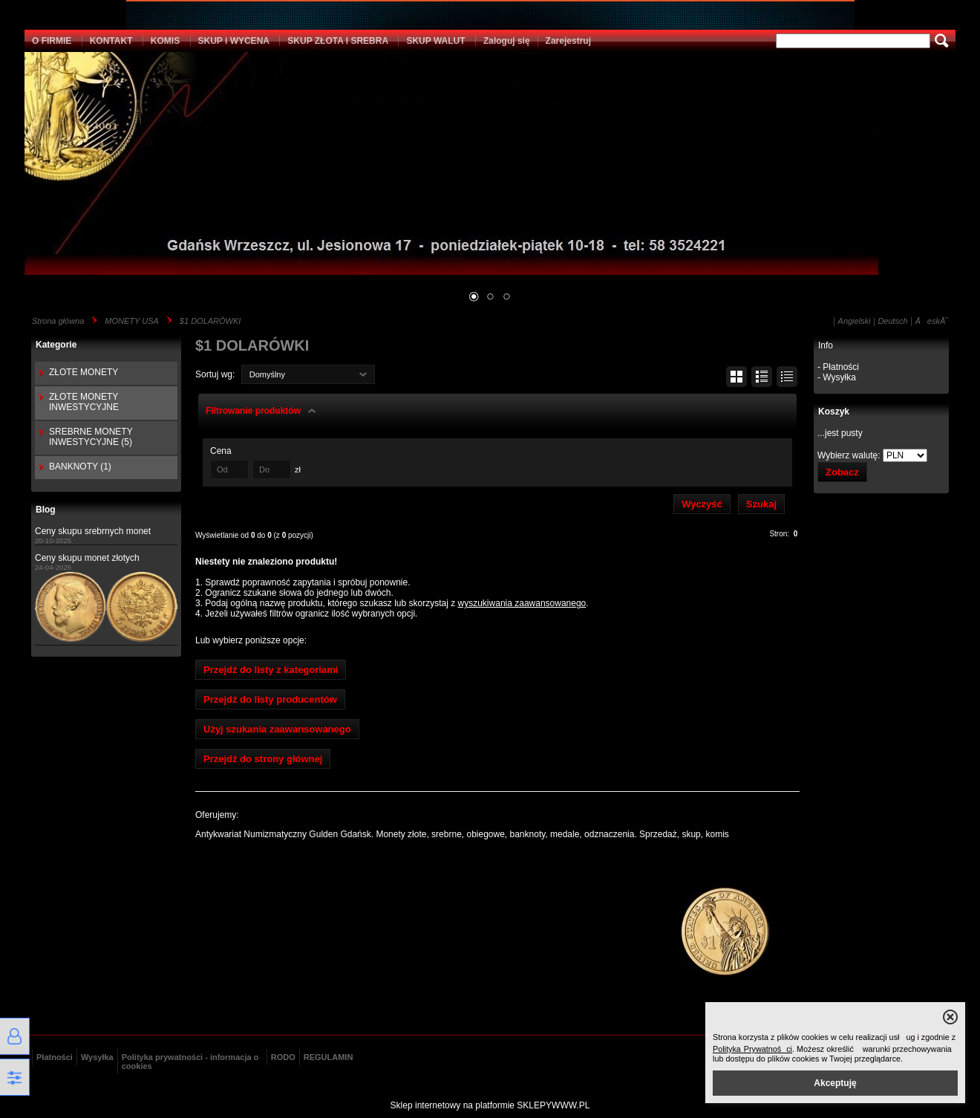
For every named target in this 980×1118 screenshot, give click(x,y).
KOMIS (165, 41)
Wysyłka (97, 1057)
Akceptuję (835, 1083)
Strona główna (58, 320)
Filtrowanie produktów (253, 411)
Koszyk (833, 411)
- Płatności (838, 367)
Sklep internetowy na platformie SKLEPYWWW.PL (490, 1105)
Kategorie (56, 344)
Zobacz (842, 472)
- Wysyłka (836, 377)
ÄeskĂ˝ (931, 320)
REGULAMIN (328, 1057)
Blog (46, 509)
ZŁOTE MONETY (83, 372)
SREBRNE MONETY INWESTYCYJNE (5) (90, 436)
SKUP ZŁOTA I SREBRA (337, 41)
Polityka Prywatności (752, 1048)
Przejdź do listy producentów (270, 699)
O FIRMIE (51, 41)
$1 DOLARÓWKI (210, 320)
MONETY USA (132, 320)
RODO (283, 1057)
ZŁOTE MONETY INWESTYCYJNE (84, 401)
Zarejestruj (568, 41)
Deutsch (892, 320)
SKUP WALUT (435, 41)
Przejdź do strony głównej (262, 758)
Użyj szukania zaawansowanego (277, 729)
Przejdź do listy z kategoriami (270, 669)
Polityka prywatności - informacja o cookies (190, 1061)
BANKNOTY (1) (80, 466)
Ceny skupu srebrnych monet (93, 531)
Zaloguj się (506, 41)
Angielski (854, 320)
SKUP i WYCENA (234, 41)
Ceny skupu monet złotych (87, 558)
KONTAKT (111, 41)
